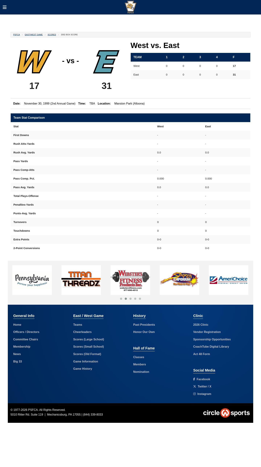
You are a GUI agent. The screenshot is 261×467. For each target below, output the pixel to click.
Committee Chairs (25, 339)
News (17, 354)
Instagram (202, 393)
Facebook (201, 379)
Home (17, 324)
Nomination (141, 371)
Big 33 (17, 361)
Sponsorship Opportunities (212, 339)
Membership (21, 346)
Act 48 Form (201, 354)
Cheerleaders (82, 331)
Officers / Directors (26, 331)
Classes (138, 357)
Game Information (85, 361)
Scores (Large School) (88, 339)
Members (139, 364)
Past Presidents (144, 324)
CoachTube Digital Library (211, 346)
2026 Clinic (200, 324)
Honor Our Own (144, 331)
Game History (82, 368)
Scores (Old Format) (87, 354)
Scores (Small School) (88, 346)
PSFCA (16, 35)
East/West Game (34, 35)
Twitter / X (202, 386)
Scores (52, 35)
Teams (77, 324)
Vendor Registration (207, 331)
